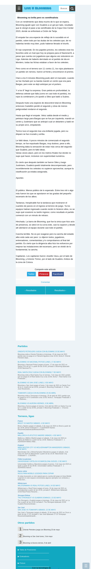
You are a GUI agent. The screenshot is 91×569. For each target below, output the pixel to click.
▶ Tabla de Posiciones (27, 550)
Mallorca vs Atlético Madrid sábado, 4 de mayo (39, 435)
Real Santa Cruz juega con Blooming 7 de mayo (39, 372)
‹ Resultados (30, 290)
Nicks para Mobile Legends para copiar (36, 473)
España (20, 433)
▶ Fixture (21, 563)
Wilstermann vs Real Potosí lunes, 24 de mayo (39, 485)
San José (21, 507)
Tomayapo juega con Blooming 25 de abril (37, 393)
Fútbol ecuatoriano (24, 459)
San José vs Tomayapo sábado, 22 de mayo (37, 510)
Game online (22, 471)
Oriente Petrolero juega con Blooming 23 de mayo (41, 351)
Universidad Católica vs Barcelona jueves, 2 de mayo (42, 461)
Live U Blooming (37, 8)
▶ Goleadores (23, 556)
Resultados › (60, 290)
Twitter (31, 274)
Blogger (54, 568)
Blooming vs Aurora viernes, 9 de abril (36, 403)
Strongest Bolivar (24, 495)
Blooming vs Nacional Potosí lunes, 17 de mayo (39, 362)
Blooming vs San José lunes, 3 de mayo (35, 383)
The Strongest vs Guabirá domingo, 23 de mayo (39, 498)
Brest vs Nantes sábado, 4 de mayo (34, 423)
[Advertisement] (45, 318)
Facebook (58, 274)
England (21, 445)
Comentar (45, 282)
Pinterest (43, 274)
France (20, 421)
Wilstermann (22, 483)
